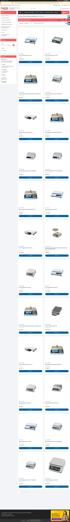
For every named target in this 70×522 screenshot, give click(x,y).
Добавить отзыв (66, 5)
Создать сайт (3, 0)
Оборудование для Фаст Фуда (6, 24)
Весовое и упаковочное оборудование (30, 16)
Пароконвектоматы (4, 15)
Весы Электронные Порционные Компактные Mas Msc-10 (30, 93)
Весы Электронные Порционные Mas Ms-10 (27, 209)
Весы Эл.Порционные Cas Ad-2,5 (51, 287)
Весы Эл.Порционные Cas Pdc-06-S (25, 247)
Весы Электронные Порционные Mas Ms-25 (53, 364)
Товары (20, 12)
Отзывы (2, 32)
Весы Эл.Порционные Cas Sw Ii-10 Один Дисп (27, 170)
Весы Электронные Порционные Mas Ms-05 (53, 132)
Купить (31, 100)
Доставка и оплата (49, 12)
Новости (56, 12)
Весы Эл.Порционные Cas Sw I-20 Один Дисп (53, 441)
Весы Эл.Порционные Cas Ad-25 (25, 441)
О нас (37, 12)
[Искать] (31, 9)
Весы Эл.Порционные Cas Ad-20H (25, 55)
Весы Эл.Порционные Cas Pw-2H (51, 55)
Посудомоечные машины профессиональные (5, 27)
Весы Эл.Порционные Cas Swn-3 (25, 287)
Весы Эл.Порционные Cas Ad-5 (51, 209)
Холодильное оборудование (6, 22)
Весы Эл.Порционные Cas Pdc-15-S (25, 364)
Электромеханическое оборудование (5, 35)
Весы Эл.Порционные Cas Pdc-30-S (25, 132)
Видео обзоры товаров (29, 12)
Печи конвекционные (5, 17)
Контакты (42, 12)
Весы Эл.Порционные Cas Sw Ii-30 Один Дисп (53, 170)
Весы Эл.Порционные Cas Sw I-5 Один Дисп (53, 93)
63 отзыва (60, 0)
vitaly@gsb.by (3, 75)
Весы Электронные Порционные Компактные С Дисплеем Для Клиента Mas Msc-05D (56, 248)
